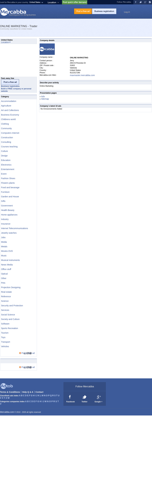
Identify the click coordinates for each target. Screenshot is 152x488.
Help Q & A (27, 392)
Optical (4, 274)
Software (5, 324)
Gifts (3, 201)
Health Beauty (7, 210)
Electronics (6, 165)
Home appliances (9, 214)
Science (5, 301)
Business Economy (10, 115)
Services (5, 310)
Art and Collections (10, 110)
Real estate (6, 292)
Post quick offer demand (75, 2)
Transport (5, 342)
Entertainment (7, 169)
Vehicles (5, 346)
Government (7, 205)
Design (4, 155)
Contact (39, 392)
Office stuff (6, 269)
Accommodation (8, 101)
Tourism (4, 333)
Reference (6, 296)
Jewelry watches (9, 233)
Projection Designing (10, 287)
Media (4, 242)
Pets (3, 283)
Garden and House (10, 196)
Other (3, 278)
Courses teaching (9, 146)
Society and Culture (10, 319)
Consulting (6, 142)
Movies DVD (7, 251)
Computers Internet (10, 133)
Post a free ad (83, 11)
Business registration (104, 11)
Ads (43, 96)
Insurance (5, 224)
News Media (7, 264)
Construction (7, 137)
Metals (4, 246)
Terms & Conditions (10, 392)
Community (6, 128)
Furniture (5, 192)
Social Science (8, 314)
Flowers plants (8, 183)
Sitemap (45, 99)
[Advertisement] (15, 61)
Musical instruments (10, 260)
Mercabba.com (7, 412)
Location (52, 2)
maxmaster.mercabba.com (82, 75)
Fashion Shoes (8, 178)
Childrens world (8, 119)
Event (4, 174)
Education (5, 160)
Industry (5, 219)
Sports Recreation (9, 328)
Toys (3, 337)
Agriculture (6, 105)
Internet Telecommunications (14, 228)
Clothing (5, 124)
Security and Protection (12, 305)
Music (4, 255)
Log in (127, 12)
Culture (4, 151)
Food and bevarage (10, 187)
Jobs (3, 237)
